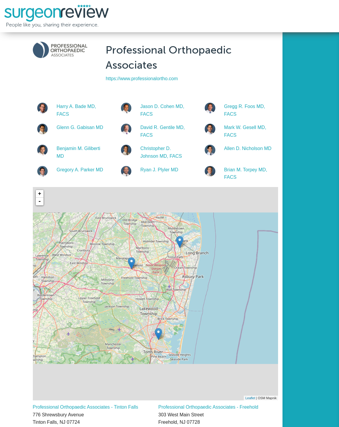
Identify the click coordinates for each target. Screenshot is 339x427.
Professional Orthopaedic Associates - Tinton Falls (85, 407)
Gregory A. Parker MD (79, 169)
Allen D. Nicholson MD (248, 148)
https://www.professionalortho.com (142, 78)
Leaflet (250, 398)
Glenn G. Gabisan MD (79, 127)
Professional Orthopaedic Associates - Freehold (208, 407)
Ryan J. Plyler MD (159, 169)
